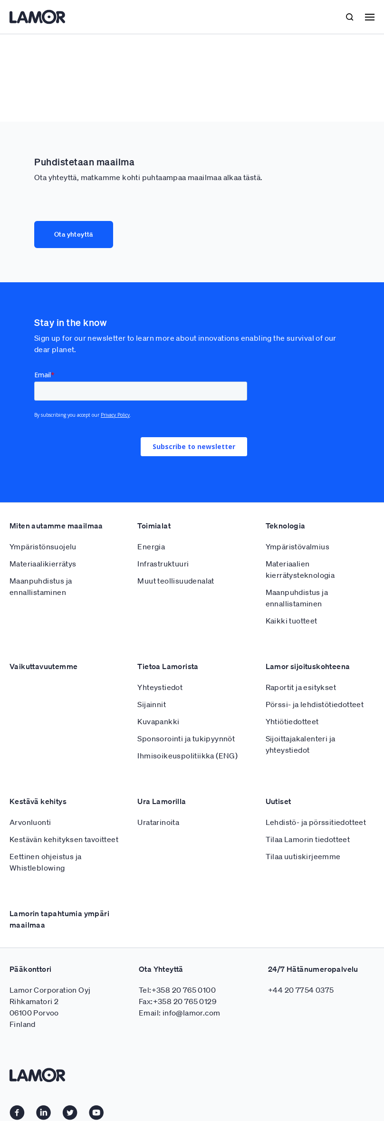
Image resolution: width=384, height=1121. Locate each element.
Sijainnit (151, 704)
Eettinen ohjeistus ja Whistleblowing (45, 862)
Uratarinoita (158, 822)
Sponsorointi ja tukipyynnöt (186, 738)
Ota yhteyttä (73, 234)
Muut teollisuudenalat (175, 580)
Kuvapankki (158, 721)
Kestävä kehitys (38, 801)
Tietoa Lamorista (167, 666)
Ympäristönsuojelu (43, 546)
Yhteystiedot (159, 687)
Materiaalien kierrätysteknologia (300, 569)
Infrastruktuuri (163, 563)
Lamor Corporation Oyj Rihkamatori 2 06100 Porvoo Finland (50, 1007)
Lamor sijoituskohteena (308, 666)
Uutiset (278, 801)
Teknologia (286, 525)
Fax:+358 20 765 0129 (177, 1001)
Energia (151, 546)
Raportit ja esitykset (301, 687)
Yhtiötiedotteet (292, 721)
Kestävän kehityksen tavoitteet (64, 839)
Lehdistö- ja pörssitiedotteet (316, 822)
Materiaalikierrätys (43, 563)
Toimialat (154, 525)
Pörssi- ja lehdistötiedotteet (315, 704)
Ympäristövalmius (297, 546)
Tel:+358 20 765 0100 (177, 990)
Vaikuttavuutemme (43, 666)
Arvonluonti (30, 822)
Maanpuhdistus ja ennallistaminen (41, 586)
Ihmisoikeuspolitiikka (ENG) (187, 755)
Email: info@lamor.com (179, 1012)
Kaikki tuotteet (291, 620)
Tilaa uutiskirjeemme (303, 856)
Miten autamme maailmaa (56, 525)
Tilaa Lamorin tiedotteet (308, 839)
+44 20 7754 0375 (301, 990)
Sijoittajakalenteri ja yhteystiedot (301, 744)
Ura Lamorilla (161, 801)
